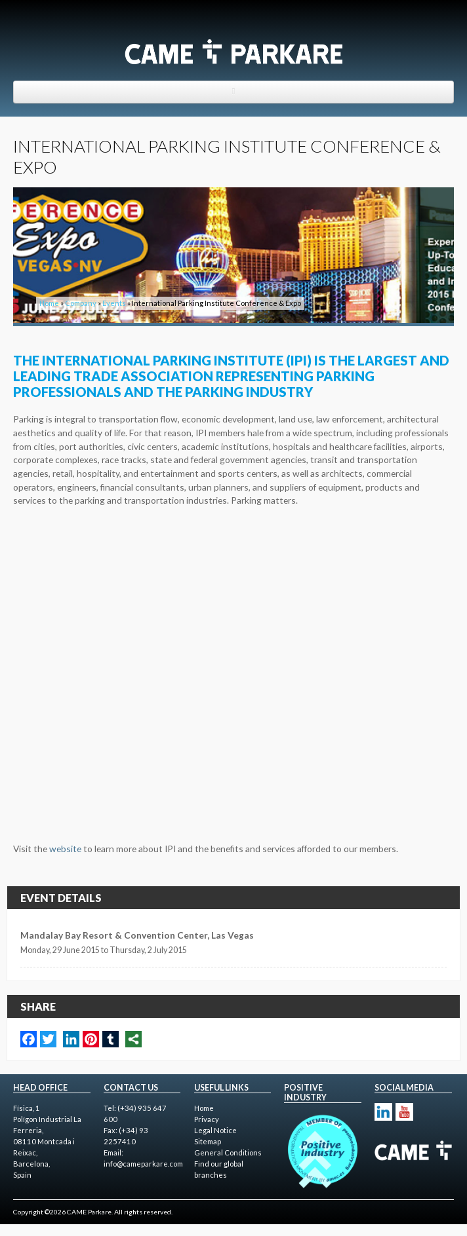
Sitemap (207, 1141)
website (65, 848)
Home (49, 303)
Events (114, 303)
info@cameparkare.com (143, 1163)
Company (80, 303)
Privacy (206, 1119)
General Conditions (228, 1152)
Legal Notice (215, 1130)
